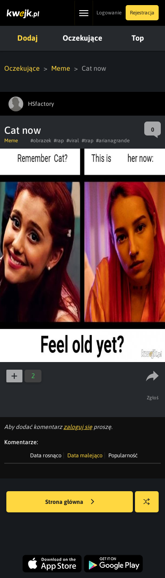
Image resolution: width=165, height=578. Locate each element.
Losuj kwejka (150, 505)
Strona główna (69, 502)
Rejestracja (142, 13)
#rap (59, 141)
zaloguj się (77, 426)
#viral (72, 141)
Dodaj (27, 37)
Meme (60, 68)
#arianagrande (112, 141)
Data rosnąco (45, 455)
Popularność (123, 455)
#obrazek (40, 141)
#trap (88, 141)
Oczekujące (82, 37)
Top (138, 37)
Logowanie (108, 13)
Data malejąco (84, 455)
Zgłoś (153, 397)
